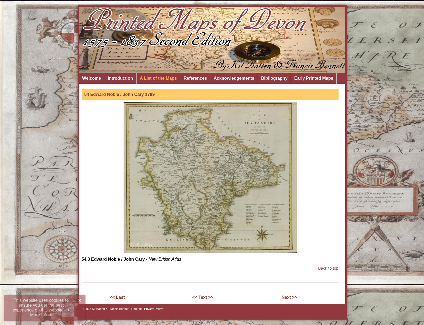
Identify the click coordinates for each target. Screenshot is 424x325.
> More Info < (49, 312)
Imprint (137, 308)
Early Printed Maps (313, 78)
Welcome (91, 78)
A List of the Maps (158, 78)
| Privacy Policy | (153, 308)
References (195, 78)
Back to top (328, 268)
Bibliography (274, 78)
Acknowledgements (234, 78)
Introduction (120, 78)
